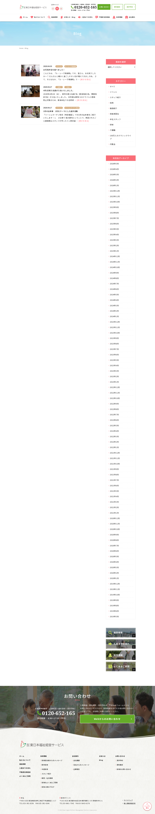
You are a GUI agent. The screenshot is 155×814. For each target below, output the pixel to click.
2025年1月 (114, 251)
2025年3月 (114, 240)
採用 (112, 103)
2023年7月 (114, 349)
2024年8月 (114, 278)
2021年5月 (114, 491)
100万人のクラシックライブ (120, 137)
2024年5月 (114, 294)
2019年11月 (115, 589)
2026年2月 (114, 180)
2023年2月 (114, 376)
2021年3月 (114, 502)
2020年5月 (114, 556)
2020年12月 (115, 518)
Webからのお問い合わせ (107, 718)
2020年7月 (114, 545)
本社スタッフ (115, 119)
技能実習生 (114, 113)
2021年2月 (114, 507)
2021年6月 (114, 485)
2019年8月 (114, 605)
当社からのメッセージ (81, 765)
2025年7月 (114, 218)
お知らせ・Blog (69, 17)
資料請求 (117, 7)
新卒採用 (45, 765)
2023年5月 (114, 360)
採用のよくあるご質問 (50, 782)
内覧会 (112, 144)
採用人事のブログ (48, 787)
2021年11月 (115, 458)
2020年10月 (115, 529)
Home (21, 48)
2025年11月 (115, 196)
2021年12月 (115, 452)
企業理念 (76, 769)
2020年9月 (114, 534)
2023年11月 (115, 327)
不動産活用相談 (104, 17)
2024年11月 (115, 261)
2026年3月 (114, 174)
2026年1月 (114, 185)
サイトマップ (127, 800)
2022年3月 (114, 436)
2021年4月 (114, 496)
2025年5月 (114, 229)
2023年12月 (115, 322)
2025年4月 (114, 234)
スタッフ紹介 (115, 97)
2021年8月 (114, 474)
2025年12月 (115, 191)
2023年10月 (115, 332)
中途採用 (45, 769)
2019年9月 (114, 600)
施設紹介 (113, 108)
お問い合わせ (104, 7)
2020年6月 (114, 551)
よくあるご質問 (24, 776)
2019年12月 (115, 583)
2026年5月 (114, 163)
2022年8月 (114, 409)
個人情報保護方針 (129, 803)
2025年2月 (114, 245)
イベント (113, 92)
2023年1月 (114, 382)
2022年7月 (114, 414)
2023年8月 (114, 343)
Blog (101, 760)
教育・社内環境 (47, 778)
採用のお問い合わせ (124, 769)
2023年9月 (114, 338)
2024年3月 (114, 305)
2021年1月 (114, 513)
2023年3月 (114, 371)
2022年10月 (115, 398)
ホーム (25, 17)
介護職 (112, 130)
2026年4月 (114, 169)
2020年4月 (114, 562)
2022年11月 (115, 392)
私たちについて (39, 17)
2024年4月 (114, 300)
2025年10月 (115, 201)
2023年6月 (114, 354)
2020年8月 (114, 540)
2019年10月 (115, 594)
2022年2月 (114, 442)
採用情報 (119, 17)
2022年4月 (114, 431)
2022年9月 (114, 403)
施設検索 (54, 17)
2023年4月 (114, 365)
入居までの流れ (87, 17)
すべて (112, 86)
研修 (112, 124)
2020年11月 (115, 523)
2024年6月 (114, 289)
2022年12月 (115, 387)
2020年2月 (114, 573)
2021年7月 (114, 480)
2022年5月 (114, 425)
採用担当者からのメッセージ (52, 760)
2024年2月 (114, 311)
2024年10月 (115, 267)
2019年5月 (114, 616)
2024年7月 (114, 283)
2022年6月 (114, 420)
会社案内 (132, 17)
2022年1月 (114, 447)
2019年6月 (114, 611)
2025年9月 (114, 207)
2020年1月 (114, 578)
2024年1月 (114, 316)
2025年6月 (114, 223)
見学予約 (130, 7)
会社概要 (76, 760)
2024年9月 (114, 272)
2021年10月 (115, 463)
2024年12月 (115, 256)
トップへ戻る (147, 807)
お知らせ (102, 756)
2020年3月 (114, 567)
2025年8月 (114, 212)
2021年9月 (114, 469)
